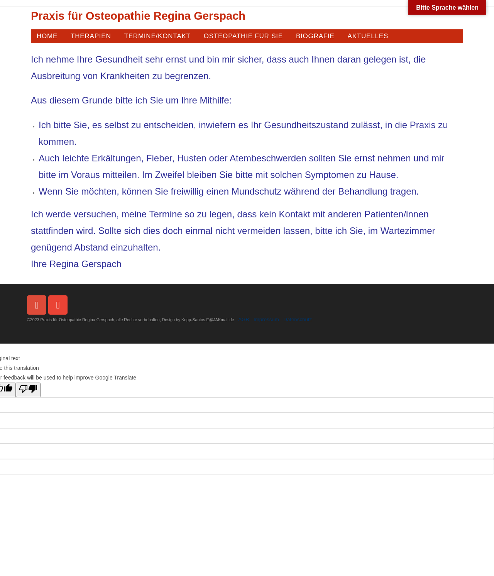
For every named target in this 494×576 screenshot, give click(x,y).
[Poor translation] (28, 390)
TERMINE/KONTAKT (157, 36)
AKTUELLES (368, 36)
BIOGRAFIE (315, 36)
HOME (47, 36)
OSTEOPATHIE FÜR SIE (243, 36)
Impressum (266, 319)
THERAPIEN (91, 36)
